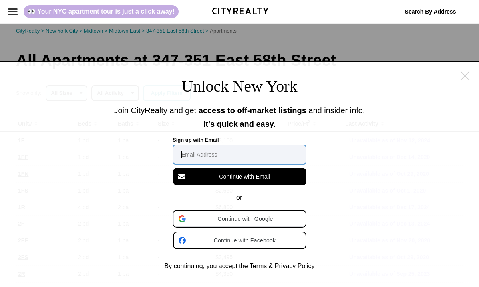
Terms (258, 266)
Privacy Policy (295, 266)
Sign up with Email (196, 140)
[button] (240, 219)
